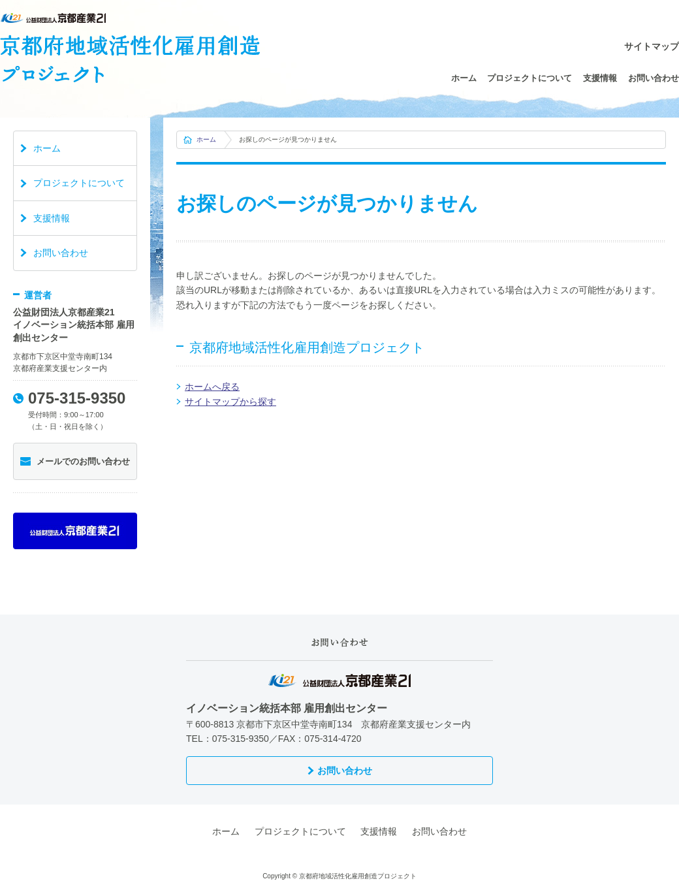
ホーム (464, 78)
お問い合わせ (653, 78)
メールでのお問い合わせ (83, 461)
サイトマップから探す (230, 401)
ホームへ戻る (212, 386)
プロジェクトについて (529, 78)
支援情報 (600, 78)
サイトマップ (651, 46)
